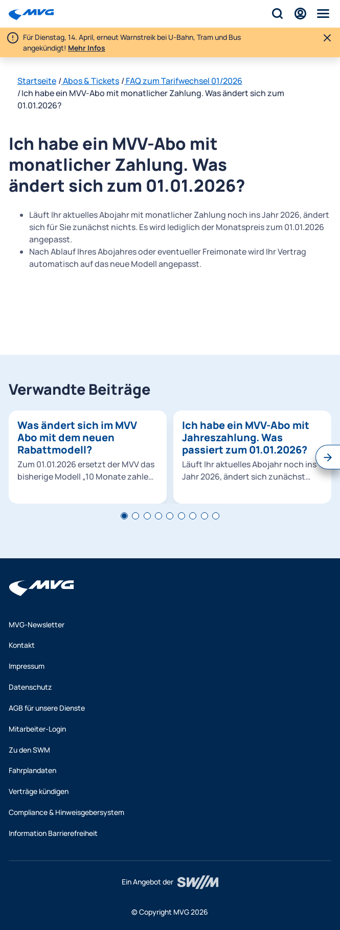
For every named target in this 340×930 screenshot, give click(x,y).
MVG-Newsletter (36, 624)
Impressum (26, 666)
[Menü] (323, 13)
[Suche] (277, 13)
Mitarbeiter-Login (37, 729)
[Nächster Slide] (327, 457)
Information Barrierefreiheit (53, 833)
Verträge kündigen (39, 791)
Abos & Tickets (90, 80)
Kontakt (22, 645)
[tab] (124, 515)
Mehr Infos (86, 48)
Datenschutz (30, 687)
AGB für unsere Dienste (47, 708)
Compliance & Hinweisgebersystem (66, 812)
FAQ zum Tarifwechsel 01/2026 (183, 80)
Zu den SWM (29, 750)
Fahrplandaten (32, 770)
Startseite (36, 80)
